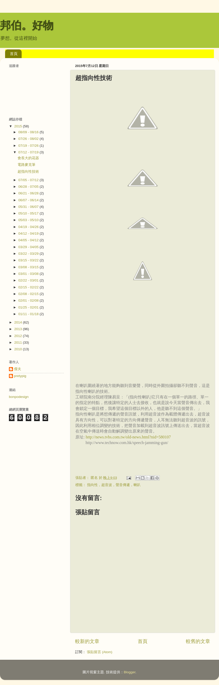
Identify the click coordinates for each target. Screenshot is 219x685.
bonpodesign (19, 397)
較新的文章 (87, 641)
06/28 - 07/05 (28, 187)
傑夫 (17, 369)
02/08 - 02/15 (28, 294)
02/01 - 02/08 (28, 300)
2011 (18, 342)
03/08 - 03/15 (28, 267)
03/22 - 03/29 (28, 254)
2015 (18, 126)
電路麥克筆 (26, 165)
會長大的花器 (28, 158)
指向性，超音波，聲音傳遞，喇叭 (114, 485)
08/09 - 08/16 (28, 132)
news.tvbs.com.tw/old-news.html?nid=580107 (133, 437)
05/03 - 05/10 (28, 220)
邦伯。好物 (26, 25)
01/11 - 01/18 (28, 314)
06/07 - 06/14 (28, 200)
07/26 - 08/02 (28, 139)
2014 (18, 322)
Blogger (129, 672)
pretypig (20, 376)
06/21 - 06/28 (28, 193)
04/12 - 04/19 (28, 233)
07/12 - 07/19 (28, 152)
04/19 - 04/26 (28, 227)
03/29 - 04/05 (28, 247)
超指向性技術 (28, 171)
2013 (18, 329)
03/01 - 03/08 (28, 274)
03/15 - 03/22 (28, 260)
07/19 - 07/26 (28, 145)
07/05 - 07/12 (28, 180)
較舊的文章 (198, 641)
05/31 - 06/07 (28, 207)
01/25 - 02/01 (28, 307)
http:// (90, 437)
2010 (18, 349)
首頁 (14, 53)
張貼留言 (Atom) (99, 652)
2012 (18, 336)
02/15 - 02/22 (28, 287)
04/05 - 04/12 (28, 240)
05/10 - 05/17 (28, 213)
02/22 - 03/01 (28, 280)
